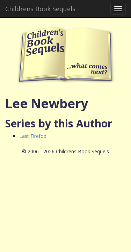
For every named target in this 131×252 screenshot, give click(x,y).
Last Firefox (32, 136)
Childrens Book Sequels (40, 9)
